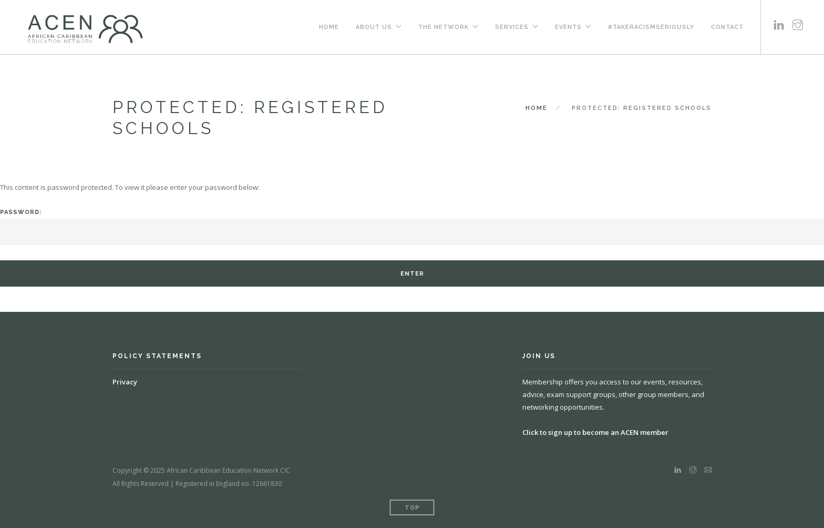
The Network (443, 26)
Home (329, 26)
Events (568, 26)
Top (412, 507)
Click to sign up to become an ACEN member (595, 432)
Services (512, 26)
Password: (412, 227)
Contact (727, 26)
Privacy (124, 382)
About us (374, 26)
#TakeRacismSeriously (651, 26)
